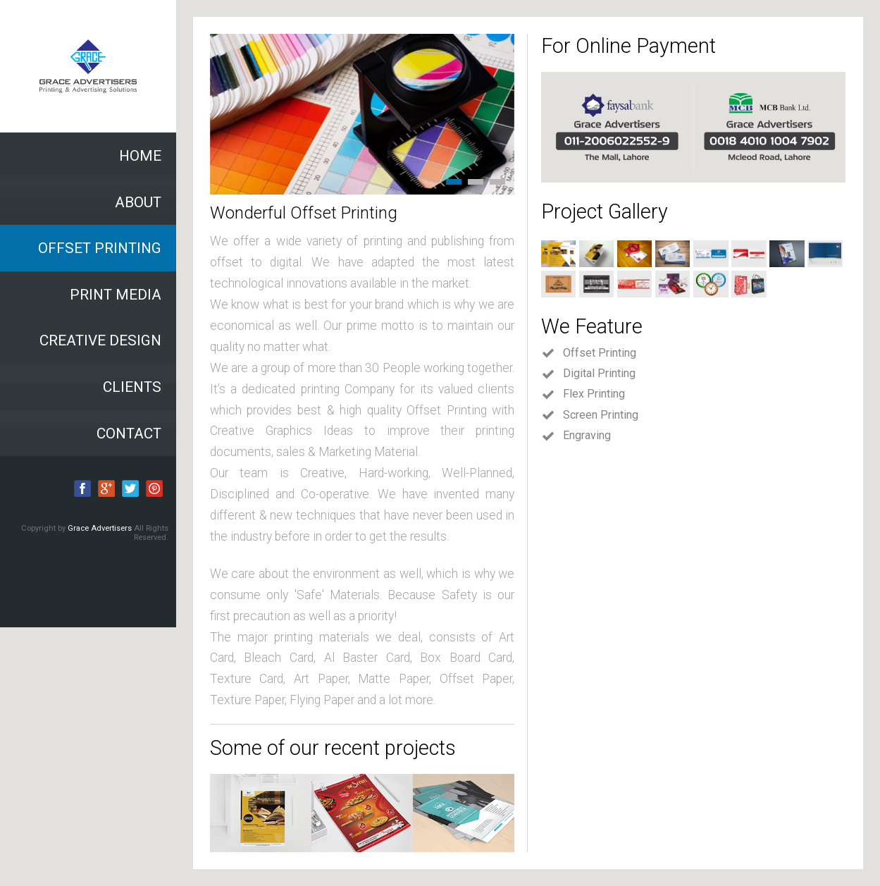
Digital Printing (588, 374)
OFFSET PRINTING (99, 248)
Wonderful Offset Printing (303, 213)
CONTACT (129, 433)
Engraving (576, 436)
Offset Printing (588, 353)
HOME (140, 155)
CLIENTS (132, 387)
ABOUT (138, 202)
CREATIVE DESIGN (100, 340)
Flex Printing (583, 394)
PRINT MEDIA (115, 294)
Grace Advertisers (101, 528)
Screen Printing (589, 415)
